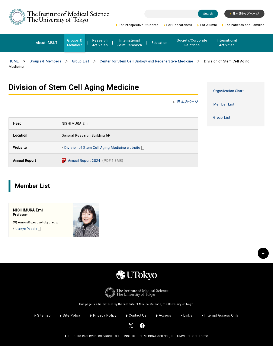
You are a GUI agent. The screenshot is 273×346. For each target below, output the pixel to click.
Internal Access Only (221, 315)
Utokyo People (28, 228)
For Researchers (179, 25)
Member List (223, 104)
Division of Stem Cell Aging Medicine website (104, 148)
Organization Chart (228, 91)
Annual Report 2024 (95, 161)
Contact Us (138, 315)
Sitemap (44, 315)
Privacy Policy (105, 315)
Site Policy (72, 315)
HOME (14, 61)
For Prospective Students (138, 25)
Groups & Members (45, 61)
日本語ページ (187, 102)
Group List (80, 61)
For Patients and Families (244, 25)
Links (187, 315)
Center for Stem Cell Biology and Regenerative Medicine (146, 61)
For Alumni (208, 25)
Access (165, 315)
